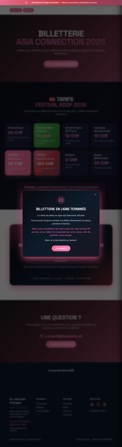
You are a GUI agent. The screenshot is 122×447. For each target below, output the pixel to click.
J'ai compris (61, 248)
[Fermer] (95, 194)
